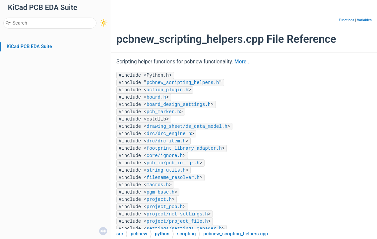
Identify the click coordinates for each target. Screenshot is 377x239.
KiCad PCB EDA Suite (29, 46)
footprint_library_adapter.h (184, 148)
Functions (346, 20)
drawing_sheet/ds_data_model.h (187, 126)
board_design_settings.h (179, 104)
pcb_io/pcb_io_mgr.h (173, 163)
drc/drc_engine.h (169, 133)
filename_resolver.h (173, 177)
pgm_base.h (160, 192)
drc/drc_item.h (166, 141)
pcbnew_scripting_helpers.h (183, 82)
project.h (159, 199)
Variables (364, 20)
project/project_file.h (177, 221)
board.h (156, 97)
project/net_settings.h (177, 214)
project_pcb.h (165, 206)
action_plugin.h (167, 90)
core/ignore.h (165, 155)
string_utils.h (166, 170)
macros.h (158, 185)
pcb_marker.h (163, 112)
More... (242, 62)
